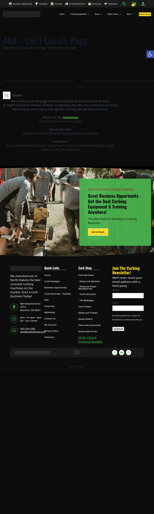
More (129, 14)
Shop (97, 14)
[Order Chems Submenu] (121, 14)
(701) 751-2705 (27, 328)
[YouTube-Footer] (121, 352)
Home (61, 14)
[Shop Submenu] (102, 14)
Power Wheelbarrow (112, 87)
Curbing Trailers (84, 87)
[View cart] (134, 3)
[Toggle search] (124, 4)
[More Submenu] (134, 14)
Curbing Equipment (78, 14)
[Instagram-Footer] (128, 352)
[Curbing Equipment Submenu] (89, 14)
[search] (6, 95)
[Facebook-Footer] (114, 352)
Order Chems (112, 14)
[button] (150, 54)
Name (115, 290)
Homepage (70, 117)
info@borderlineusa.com (33, 331)
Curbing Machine (58, 87)
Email (115, 302)
